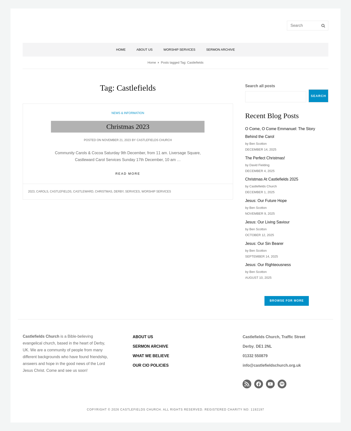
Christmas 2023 (127, 126)
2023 (31, 191)
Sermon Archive (220, 49)
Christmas (103, 191)
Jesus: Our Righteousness (268, 265)
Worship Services (179, 49)
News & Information (128, 113)
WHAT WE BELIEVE (151, 356)
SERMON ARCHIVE (150, 346)
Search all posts (260, 86)
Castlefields (61, 191)
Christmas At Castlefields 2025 (271, 179)
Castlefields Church (154, 140)
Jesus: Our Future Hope (266, 201)
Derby (119, 191)
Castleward (83, 191)
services (132, 191)
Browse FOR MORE (287, 300)
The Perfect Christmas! (265, 158)
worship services (156, 191)
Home (121, 49)
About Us (144, 49)
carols (42, 191)
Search (318, 96)
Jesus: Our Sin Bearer (264, 243)
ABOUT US (143, 337)
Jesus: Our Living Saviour (267, 222)
